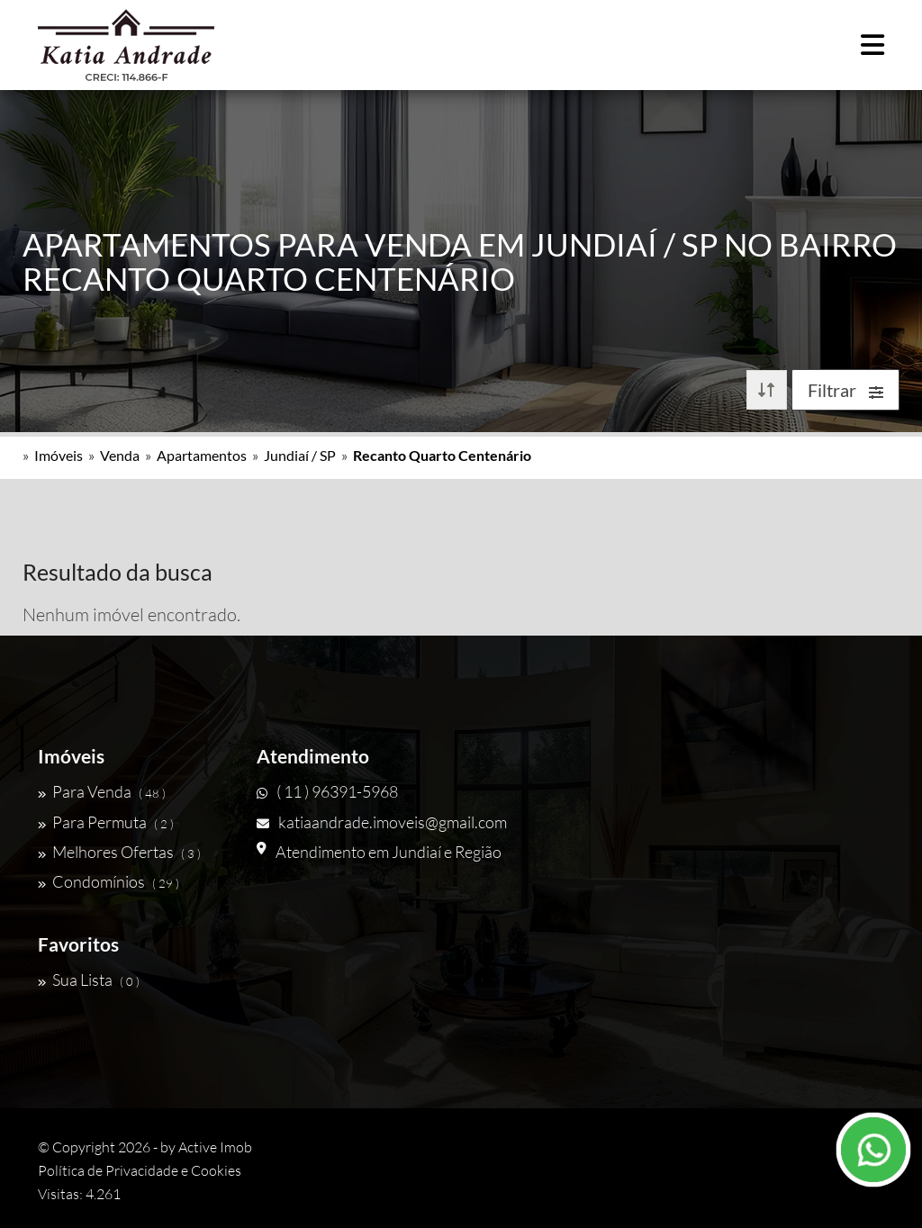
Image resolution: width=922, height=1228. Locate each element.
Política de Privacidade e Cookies (139, 1170)
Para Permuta (106, 822)
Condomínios (108, 881)
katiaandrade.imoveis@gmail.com (382, 822)
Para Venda (102, 791)
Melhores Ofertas (119, 852)
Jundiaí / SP (300, 455)
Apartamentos (202, 455)
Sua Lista (89, 979)
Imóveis (58, 455)
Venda (120, 455)
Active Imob (215, 1147)
